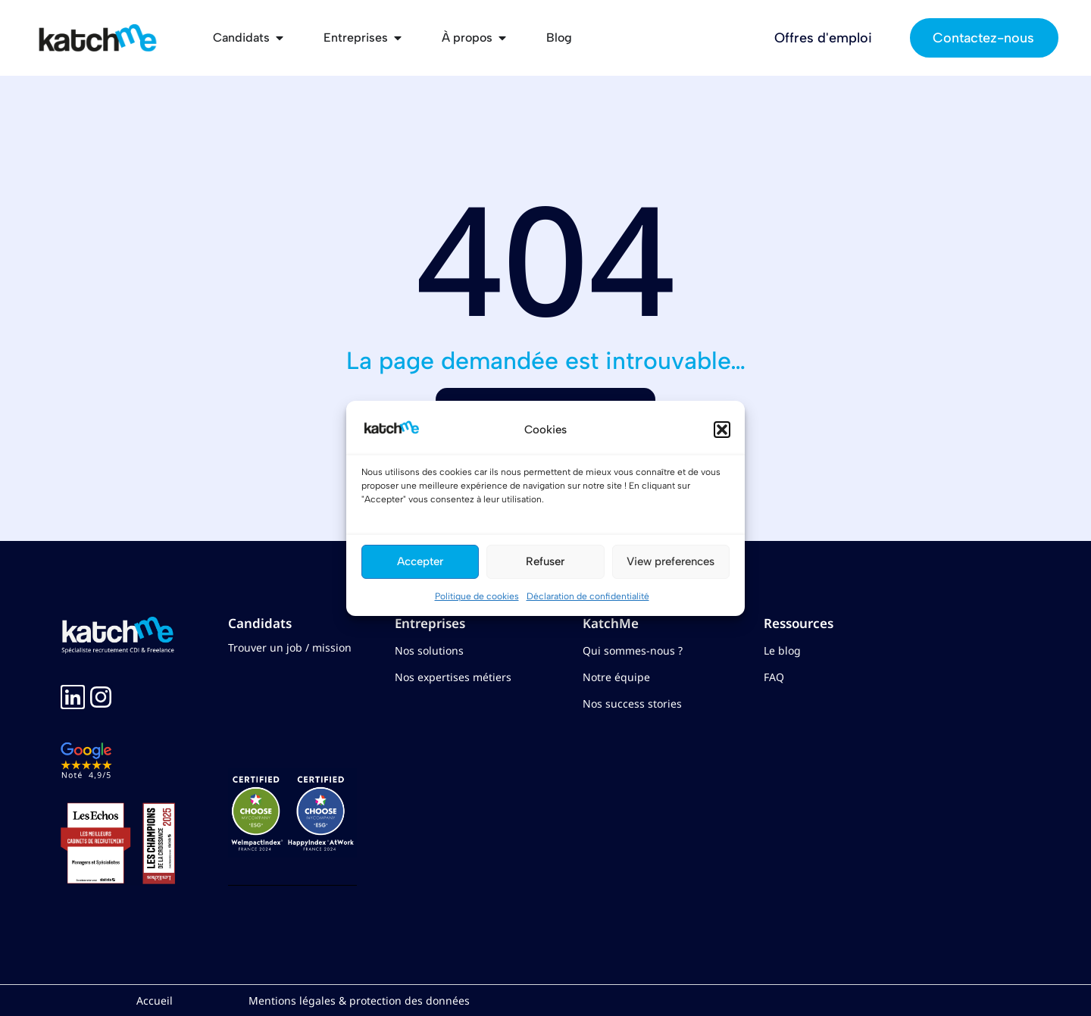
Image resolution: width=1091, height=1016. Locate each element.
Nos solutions (429, 650)
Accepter (420, 561)
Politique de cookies (477, 596)
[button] (722, 429)
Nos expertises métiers (453, 677)
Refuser (545, 561)
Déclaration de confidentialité (588, 596)
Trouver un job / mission (290, 647)
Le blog (782, 650)
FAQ (774, 677)
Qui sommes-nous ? (633, 650)
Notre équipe (616, 677)
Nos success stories (632, 703)
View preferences (670, 561)
